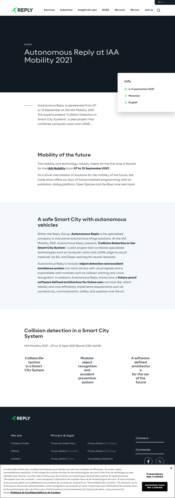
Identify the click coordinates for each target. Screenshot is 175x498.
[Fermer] (171, 468)
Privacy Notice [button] (64, 451)
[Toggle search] (158, 10)
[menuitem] (49, 10)
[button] (150, 438)
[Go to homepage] (22, 10)
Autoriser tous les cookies (155, 486)
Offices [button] (15, 451)
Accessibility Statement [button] (100, 459)
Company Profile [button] (20, 443)
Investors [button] (16, 459)
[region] (87, 481)
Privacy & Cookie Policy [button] (63, 443)
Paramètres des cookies (154, 475)
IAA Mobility (56, 168)
